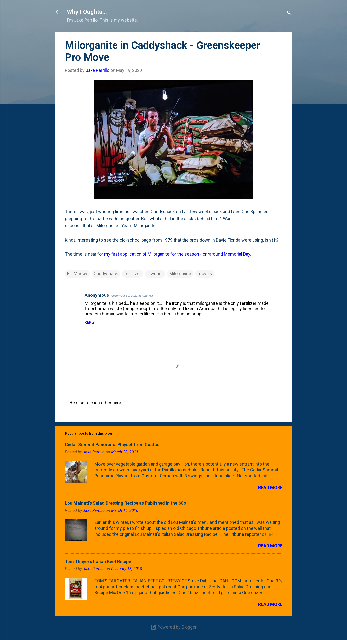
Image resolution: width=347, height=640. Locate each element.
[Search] (289, 13)
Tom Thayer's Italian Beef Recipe (98, 561)
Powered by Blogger (173, 627)
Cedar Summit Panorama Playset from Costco (112, 444)
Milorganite (180, 273)
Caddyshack (106, 273)
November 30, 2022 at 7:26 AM (132, 295)
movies (205, 273)
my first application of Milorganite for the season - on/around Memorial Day (177, 254)
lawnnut (155, 273)
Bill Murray (77, 273)
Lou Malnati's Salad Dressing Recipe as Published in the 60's (125, 503)
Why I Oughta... (87, 11)
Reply (90, 322)
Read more (270, 487)
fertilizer (132, 273)
